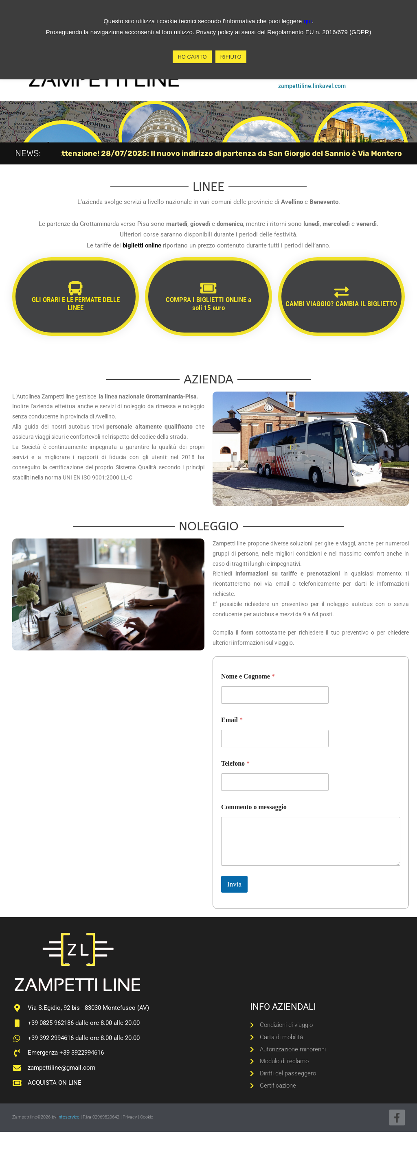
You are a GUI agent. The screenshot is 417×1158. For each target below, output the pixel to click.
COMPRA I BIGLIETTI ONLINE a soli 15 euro (208, 304)
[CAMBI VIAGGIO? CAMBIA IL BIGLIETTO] (341, 292)
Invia (234, 884)
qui (308, 21)
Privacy (130, 1117)
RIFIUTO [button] (230, 57)
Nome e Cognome (248, 676)
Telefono (235, 763)
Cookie (146, 1117)
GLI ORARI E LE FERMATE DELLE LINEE (76, 304)
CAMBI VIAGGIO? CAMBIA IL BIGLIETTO (341, 304)
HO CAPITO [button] (192, 57)
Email (232, 719)
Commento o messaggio (254, 806)
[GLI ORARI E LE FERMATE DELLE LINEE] (75, 288)
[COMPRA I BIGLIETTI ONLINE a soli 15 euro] (208, 288)
